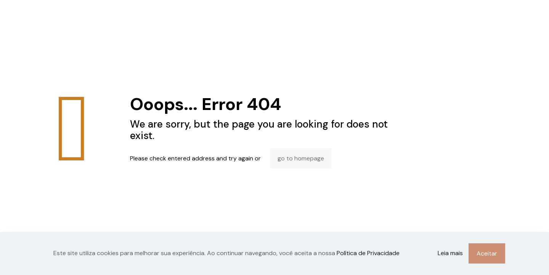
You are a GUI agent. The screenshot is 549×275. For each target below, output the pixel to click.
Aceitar (487, 253)
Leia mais (450, 253)
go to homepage (301, 158)
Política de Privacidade (368, 253)
